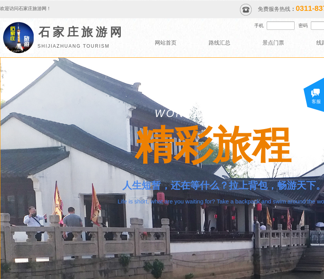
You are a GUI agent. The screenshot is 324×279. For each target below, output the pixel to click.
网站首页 (166, 43)
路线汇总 (219, 43)
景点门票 (273, 43)
